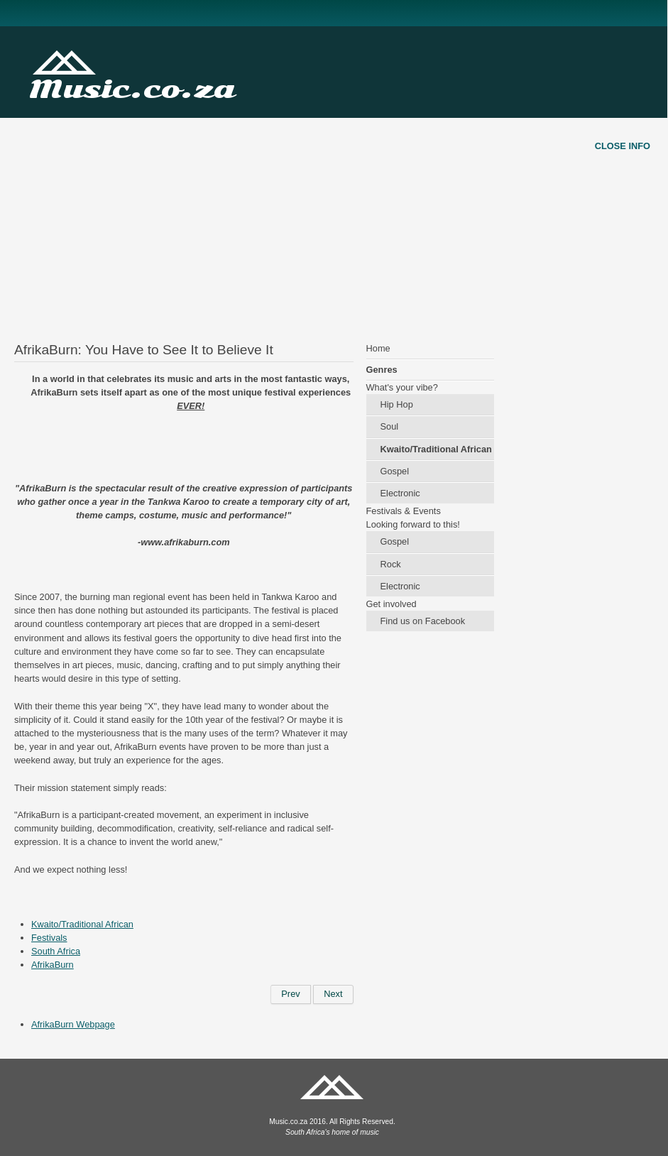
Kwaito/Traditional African (82, 924)
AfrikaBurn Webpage (73, 1024)
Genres (382, 369)
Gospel (395, 471)
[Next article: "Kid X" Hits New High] (333, 994)
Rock (390, 564)
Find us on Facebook (423, 621)
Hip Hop (396, 404)
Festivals (49, 937)
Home (378, 348)
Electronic (400, 493)
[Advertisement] (334, 217)
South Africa (55, 951)
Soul (389, 426)
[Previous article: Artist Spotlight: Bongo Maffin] (290, 994)
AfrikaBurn (52, 964)
